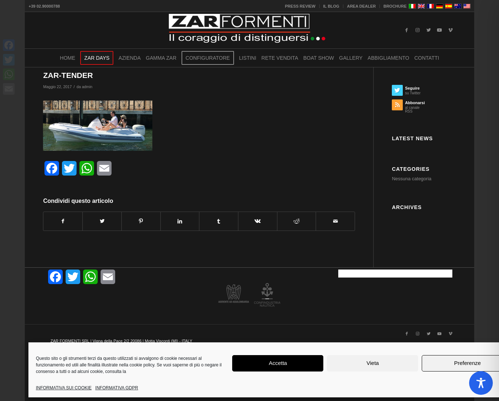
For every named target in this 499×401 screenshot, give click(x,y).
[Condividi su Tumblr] (218, 221)
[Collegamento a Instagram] (417, 30)
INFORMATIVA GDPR (116, 387)
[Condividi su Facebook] (62, 221)
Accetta (278, 363)
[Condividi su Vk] (257, 221)
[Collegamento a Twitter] (428, 30)
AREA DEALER (361, 6)
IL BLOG (331, 6)
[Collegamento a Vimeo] (450, 30)
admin (87, 86)
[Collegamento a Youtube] (439, 30)
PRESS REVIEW (300, 6)
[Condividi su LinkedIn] (180, 221)
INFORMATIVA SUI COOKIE (63, 387)
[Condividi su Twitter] (102, 221)
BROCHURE (395, 6)
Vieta (372, 363)
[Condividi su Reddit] (296, 221)
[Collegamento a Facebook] (406, 30)
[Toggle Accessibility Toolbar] (481, 383)
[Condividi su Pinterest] (141, 221)
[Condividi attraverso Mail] (335, 221)
